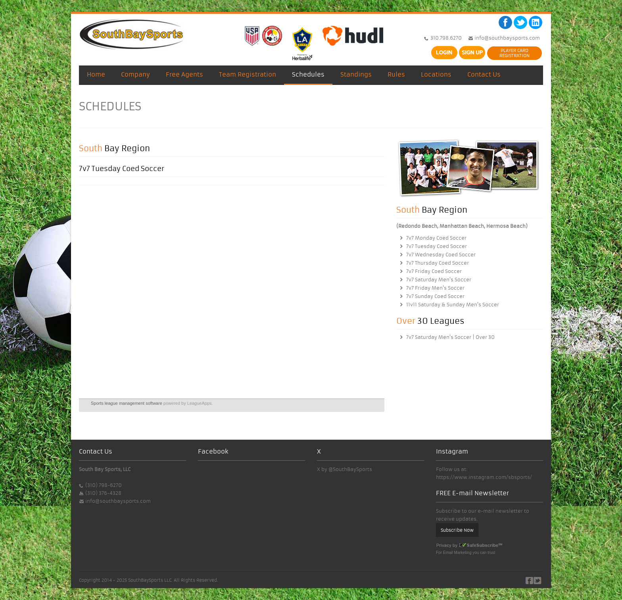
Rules (396, 74)
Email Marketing (457, 552)
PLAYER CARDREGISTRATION (514, 53)
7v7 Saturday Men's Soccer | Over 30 (450, 337)
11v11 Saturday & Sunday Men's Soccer (452, 305)
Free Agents (184, 74)
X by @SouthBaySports (344, 469)
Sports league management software (126, 403)
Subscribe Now (457, 530)
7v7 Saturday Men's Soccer (438, 280)
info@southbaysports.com (506, 38)
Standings (356, 74)
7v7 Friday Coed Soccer (434, 271)
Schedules (308, 74)
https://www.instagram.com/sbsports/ (484, 477)
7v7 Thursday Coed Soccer (437, 263)
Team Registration (247, 74)
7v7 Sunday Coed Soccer (435, 296)
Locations (436, 74)
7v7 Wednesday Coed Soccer (441, 255)
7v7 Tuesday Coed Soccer (436, 246)
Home (96, 74)
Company (135, 74)
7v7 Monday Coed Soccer (436, 238)
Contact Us (484, 74)
